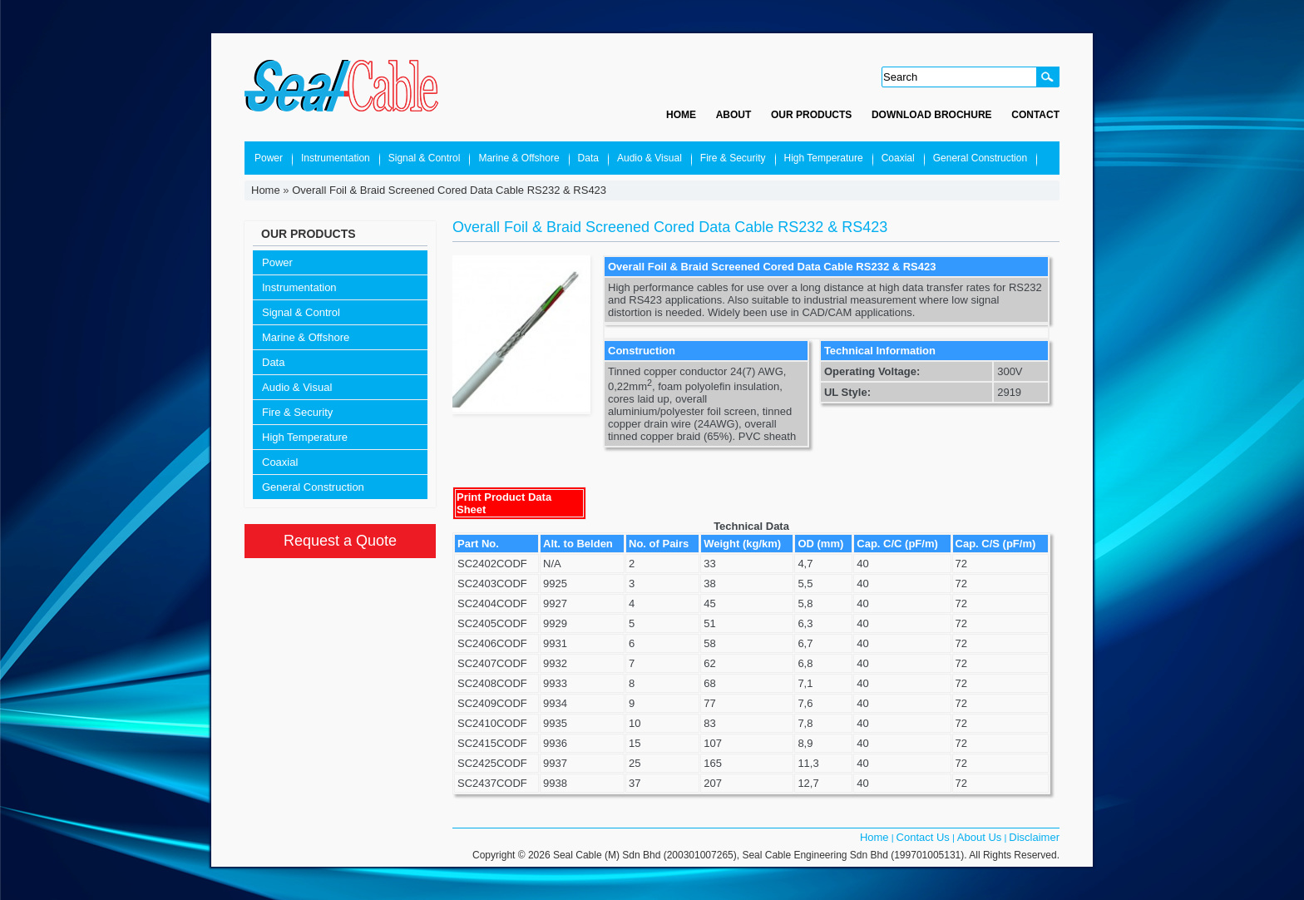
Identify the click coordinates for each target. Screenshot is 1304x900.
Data (588, 158)
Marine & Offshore (518, 158)
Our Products (811, 115)
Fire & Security (733, 158)
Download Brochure (932, 115)
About (734, 115)
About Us (979, 837)
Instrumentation (335, 158)
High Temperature (823, 158)
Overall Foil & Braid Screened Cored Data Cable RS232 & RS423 (449, 190)
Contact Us (923, 837)
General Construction (980, 158)
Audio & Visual (649, 158)
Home (681, 115)
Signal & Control (424, 158)
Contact (1035, 115)
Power (268, 158)
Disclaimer (1034, 837)
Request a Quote (340, 540)
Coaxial (898, 158)
